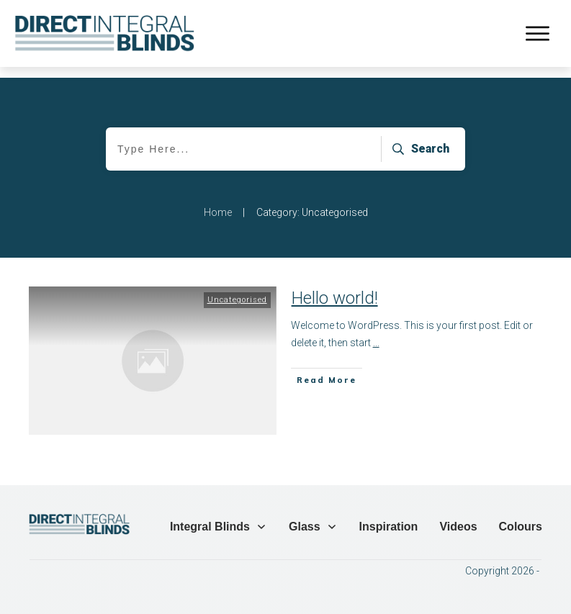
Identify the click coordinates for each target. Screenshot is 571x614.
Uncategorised (237, 289)
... (376, 332)
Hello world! (335, 287)
